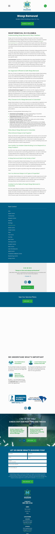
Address (10, 422)
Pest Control (27, 470)
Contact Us (27, 472)
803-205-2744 (27, 465)
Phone (10, 418)
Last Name (30, 415)
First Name (11, 415)
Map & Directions (27, 485)
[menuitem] (27, 211)
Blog (27, 475)
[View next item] (29, 282)
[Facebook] (26, 506)
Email (29, 418)
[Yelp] (28, 506)
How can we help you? (13, 429)
